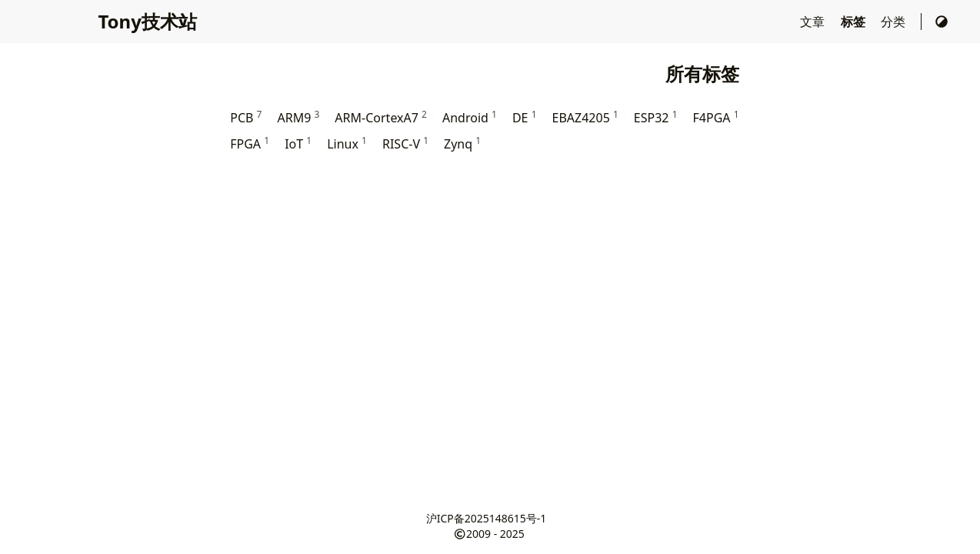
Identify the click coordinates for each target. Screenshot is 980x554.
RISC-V (405, 143)
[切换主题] (941, 21)
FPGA (249, 143)
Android (469, 117)
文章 (814, 21)
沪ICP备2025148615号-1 (486, 518)
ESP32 (656, 117)
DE (524, 117)
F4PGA (716, 117)
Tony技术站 (147, 21)
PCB (246, 117)
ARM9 (298, 117)
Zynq (462, 143)
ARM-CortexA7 (381, 117)
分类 (894, 21)
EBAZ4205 (585, 117)
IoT (298, 143)
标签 (854, 21)
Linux (347, 143)
